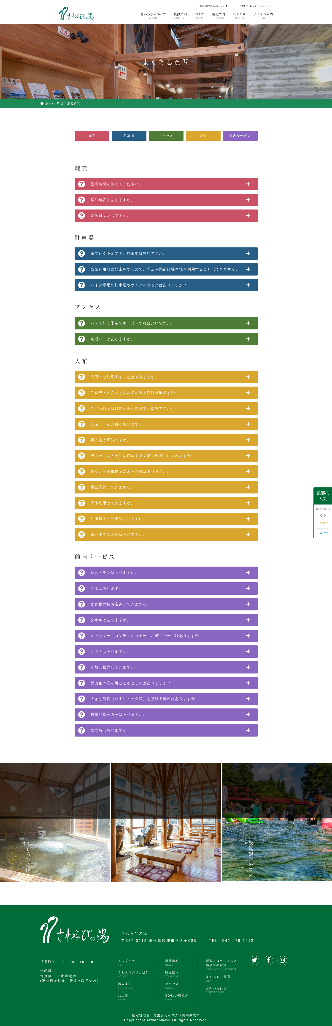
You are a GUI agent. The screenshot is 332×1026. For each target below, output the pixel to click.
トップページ (127, 962)
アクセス (239, 16)
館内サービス (240, 136)
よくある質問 (263, 16)
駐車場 (129, 136)
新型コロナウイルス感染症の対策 (220, 965)
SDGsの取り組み (210, 6)
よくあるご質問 (216, 978)
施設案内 (180, 16)
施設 (91, 136)
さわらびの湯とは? (133, 973)
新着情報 (170, 962)
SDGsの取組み (176, 994)
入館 (203, 136)
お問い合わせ (254, 6)
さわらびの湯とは (153, 16)
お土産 (199, 16)
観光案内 (218, 16)
